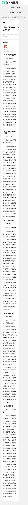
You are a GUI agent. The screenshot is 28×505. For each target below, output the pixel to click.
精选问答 (6, 17)
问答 (20, 12)
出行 (13, 12)
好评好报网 (12, 2)
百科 (13, 7)
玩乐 (20, 7)
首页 (2, 17)
